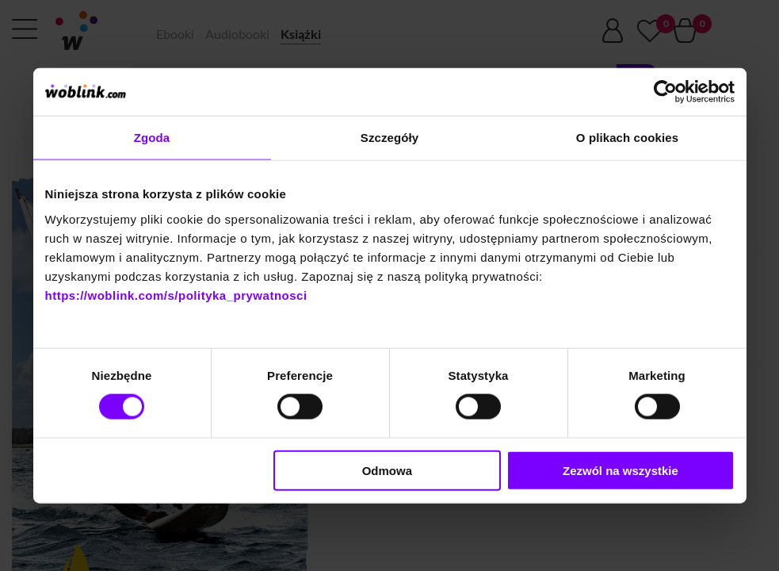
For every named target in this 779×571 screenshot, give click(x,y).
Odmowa (387, 470)
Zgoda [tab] (152, 137)
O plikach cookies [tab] (627, 137)
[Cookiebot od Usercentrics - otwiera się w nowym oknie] (665, 92)
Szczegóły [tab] (389, 137)
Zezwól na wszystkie (620, 470)
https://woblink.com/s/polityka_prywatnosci (176, 294)
